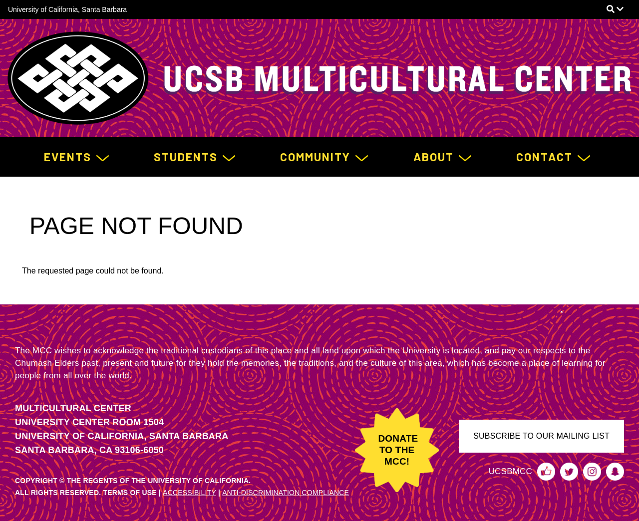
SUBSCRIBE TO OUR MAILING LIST (541, 436)
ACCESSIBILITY (189, 493)
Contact (544, 157)
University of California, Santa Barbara (67, 9)
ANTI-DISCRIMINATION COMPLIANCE (285, 493)
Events (67, 157)
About (433, 157)
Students (186, 157)
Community (315, 157)
